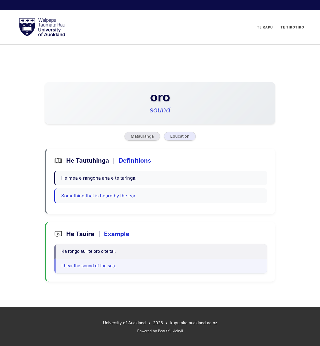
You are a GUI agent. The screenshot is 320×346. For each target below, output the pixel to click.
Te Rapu (265, 27)
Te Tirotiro (292, 27)
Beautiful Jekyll (170, 331)
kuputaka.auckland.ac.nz (193, 322)
